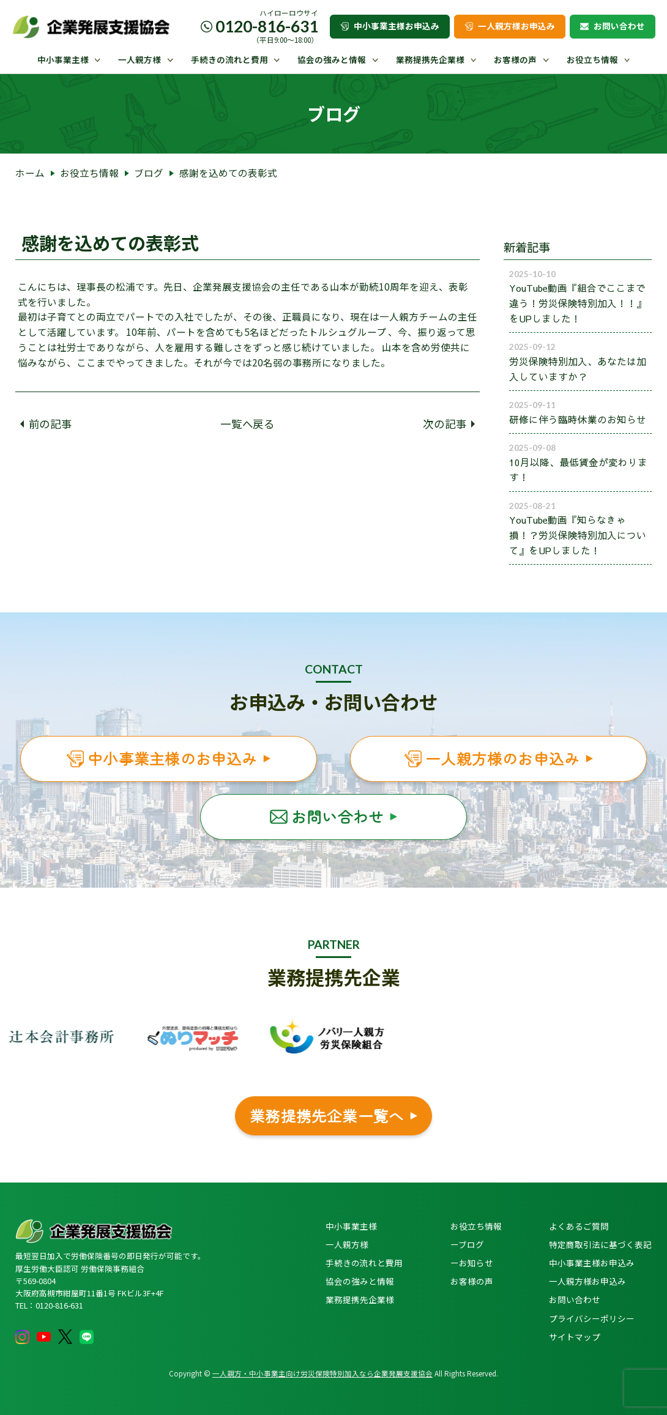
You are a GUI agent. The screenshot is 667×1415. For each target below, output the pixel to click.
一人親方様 (139, 59)
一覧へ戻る (247, 423)
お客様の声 (515, 59)
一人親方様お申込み (509, 26)
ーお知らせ (471, 1263)
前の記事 (46, 423)
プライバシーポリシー (592, 1318)
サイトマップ (574, 1337)
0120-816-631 (266, 26)
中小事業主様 (63, 59)
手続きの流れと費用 (229, 59)
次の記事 (449, 423)
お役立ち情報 (592, 59)
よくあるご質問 (579, 1226)
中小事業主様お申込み (389, 26)
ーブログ (467, 1244)
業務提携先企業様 (430, 59)
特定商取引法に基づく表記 (600, 1244)
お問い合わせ (612, 26)
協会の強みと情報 (331, 59)
